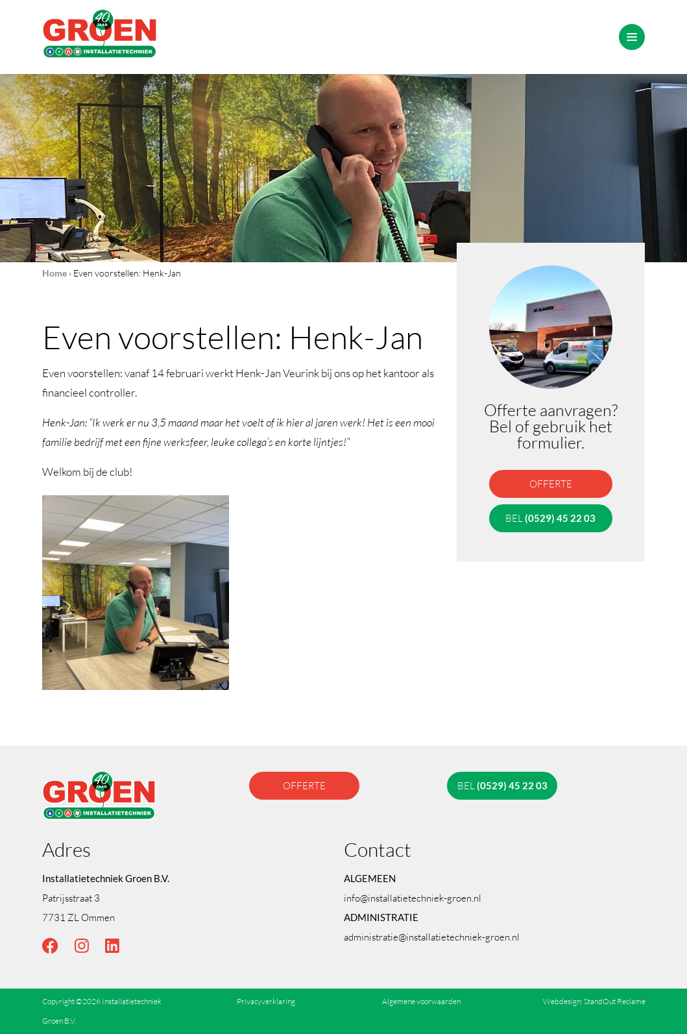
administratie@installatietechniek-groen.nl (432, 936)
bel (551, 518)
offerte (550, 483)
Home (54, 272)
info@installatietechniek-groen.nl (412, 898)
